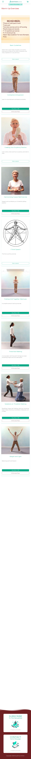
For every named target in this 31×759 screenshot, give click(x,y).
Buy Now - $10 (15, 108)
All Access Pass (15, 111)
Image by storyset (15, 729)
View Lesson (15, 59)
